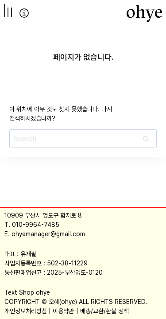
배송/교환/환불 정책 (104, 311)
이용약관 (63, 311)
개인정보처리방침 (25, 311)
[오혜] (144, 13)
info (24, 13)
